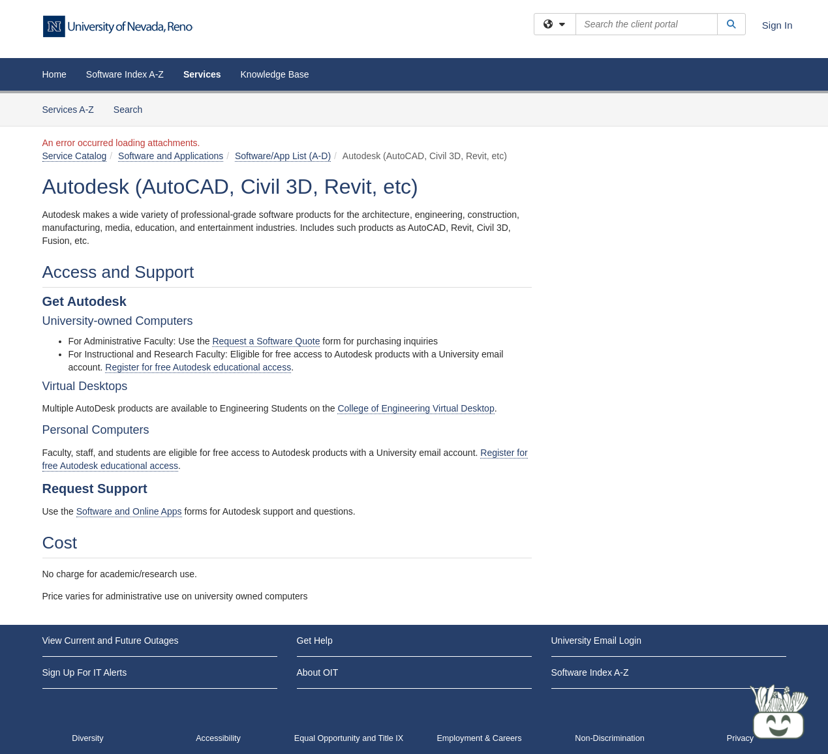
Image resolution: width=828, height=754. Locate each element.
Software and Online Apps (129, 511)
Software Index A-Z (125, 74)
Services (202, 74)
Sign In (777, 25)
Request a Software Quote (266, 341)
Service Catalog (74, 156)
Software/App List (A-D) (283, 156)
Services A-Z (68, 109)
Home (54, 74)
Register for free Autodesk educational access (198, 367)
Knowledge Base (275, 74)
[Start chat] (779, 711)
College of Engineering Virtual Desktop (415, 408)
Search (133, 108)
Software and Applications (170, 156)
